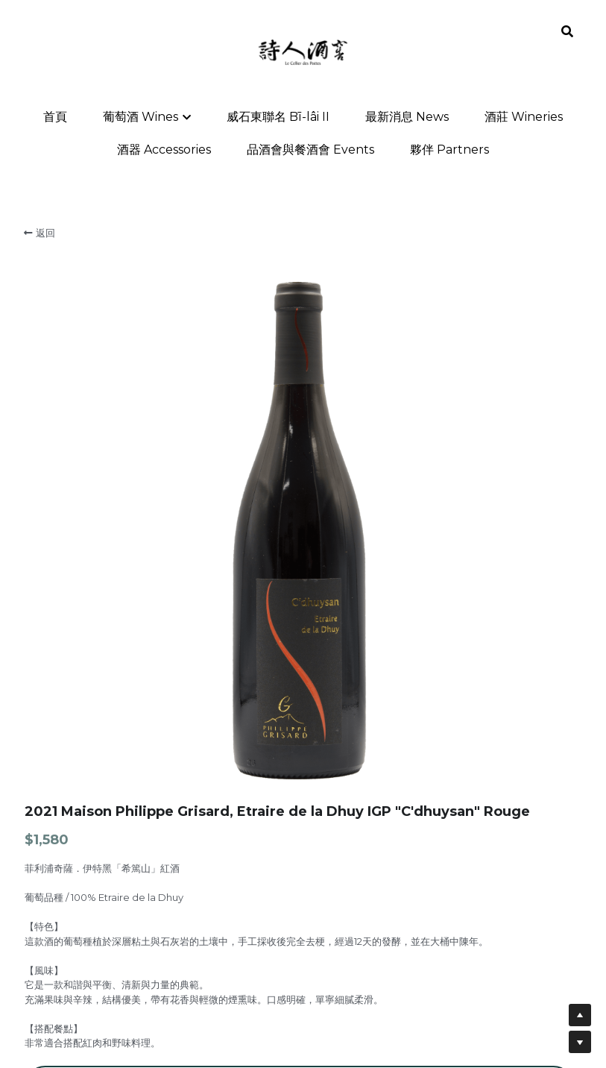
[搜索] (567, 31)
